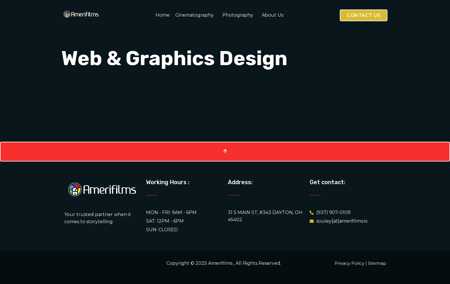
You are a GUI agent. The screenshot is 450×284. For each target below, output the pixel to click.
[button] (196, 15)
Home (163, 15)
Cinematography (194, 15)
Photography (237, 15)
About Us (272, 15)
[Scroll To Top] (225, 152)
